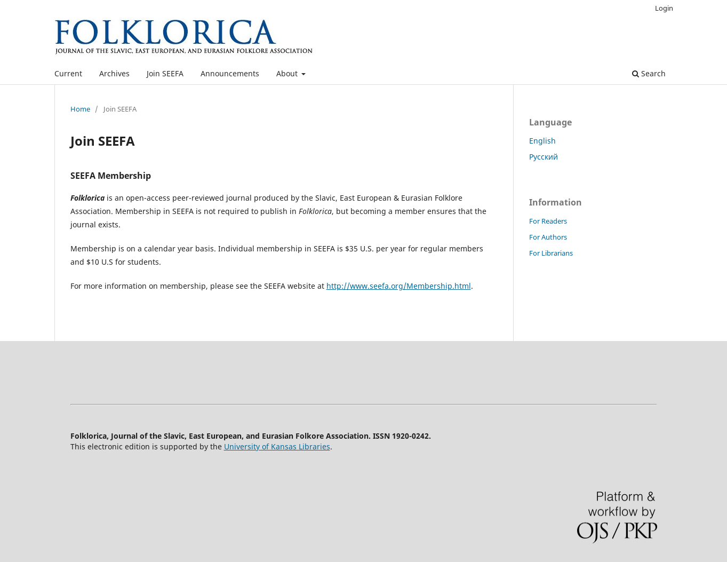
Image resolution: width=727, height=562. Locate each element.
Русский (543, 157)
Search (649, 73)
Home (80, 109)
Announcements (230, 73)
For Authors (548, 237)
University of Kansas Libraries (277, 446)
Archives (114, 73)
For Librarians (551, 253)
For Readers (548, 221)
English (542, 141)
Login (664, 8)
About (288, 73)
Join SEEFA (165, 73)
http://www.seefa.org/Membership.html (398, 286)
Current (68, 73)
